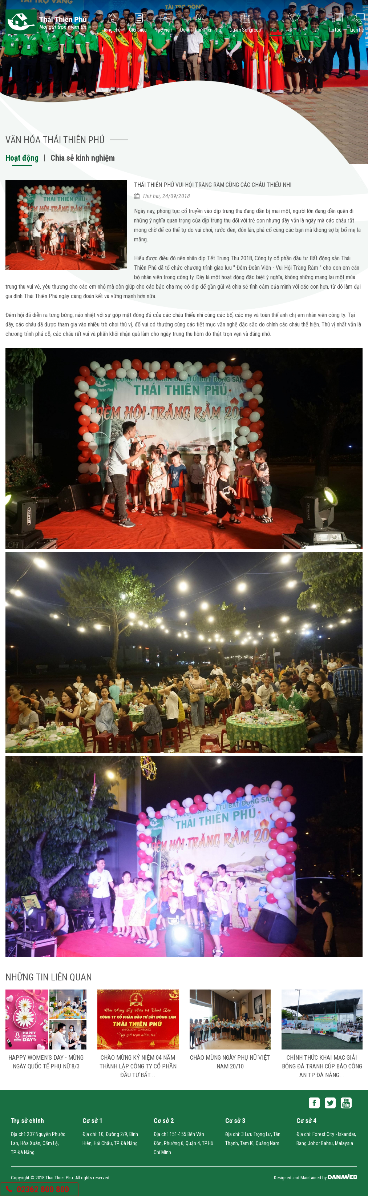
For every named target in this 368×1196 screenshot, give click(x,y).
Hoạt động (22, 157)
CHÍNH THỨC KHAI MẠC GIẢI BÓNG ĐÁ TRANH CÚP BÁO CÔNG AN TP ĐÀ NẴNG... (322, 1066)
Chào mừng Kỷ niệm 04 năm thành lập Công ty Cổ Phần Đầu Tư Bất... (138, 1066)
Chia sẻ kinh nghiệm (82, 157)
